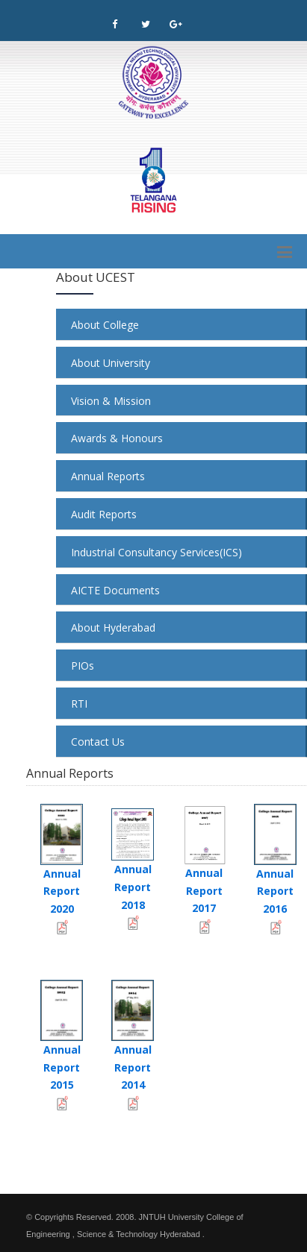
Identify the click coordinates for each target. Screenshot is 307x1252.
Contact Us (98, 741)
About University (110, 363)
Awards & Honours (117, 438)
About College (105, 325)
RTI (79, 703)
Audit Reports (104, 514)
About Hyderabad (113, 627)
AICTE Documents (115, 590)
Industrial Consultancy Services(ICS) (156, 552)
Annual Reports (108, 476)
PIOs (82, 665)
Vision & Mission (111, 401)
